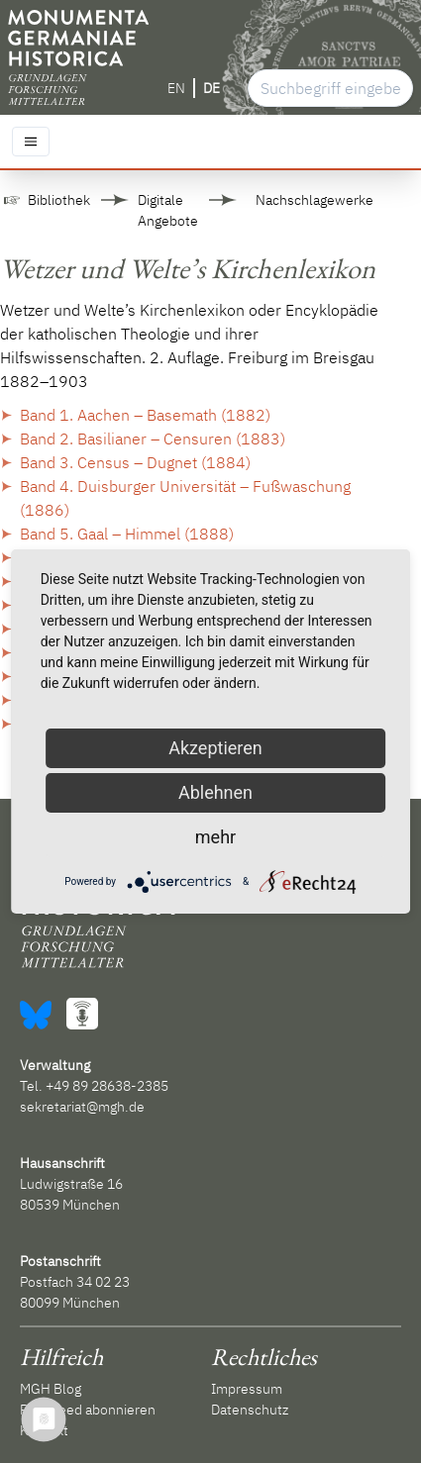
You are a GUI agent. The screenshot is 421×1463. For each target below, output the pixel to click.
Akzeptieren (215, 747)
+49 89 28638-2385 (107, 1086)
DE (211, 88)
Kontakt (44, 1430)
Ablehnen (215, 792)
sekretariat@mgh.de (82, 1107)
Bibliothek (59, 200)
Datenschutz (249, 1409)
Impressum (246, 1389)
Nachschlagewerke (314, 200)
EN (176, 88)
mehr (215, 837)
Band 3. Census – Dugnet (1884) (135, 462)
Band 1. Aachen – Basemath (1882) (145, 415)
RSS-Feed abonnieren (88, 1409)
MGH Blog (50, 1389)
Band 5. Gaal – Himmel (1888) (127, 533)
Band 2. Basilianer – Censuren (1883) (152, 438)
